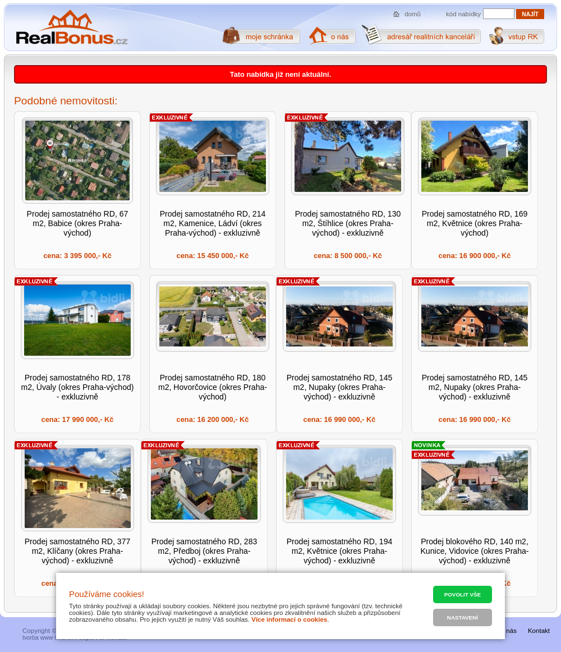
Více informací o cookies (289, 619)
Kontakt (539, 630)
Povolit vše (462, 594)
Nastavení (462, 617)
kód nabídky (463, 14)
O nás (508, 630)
